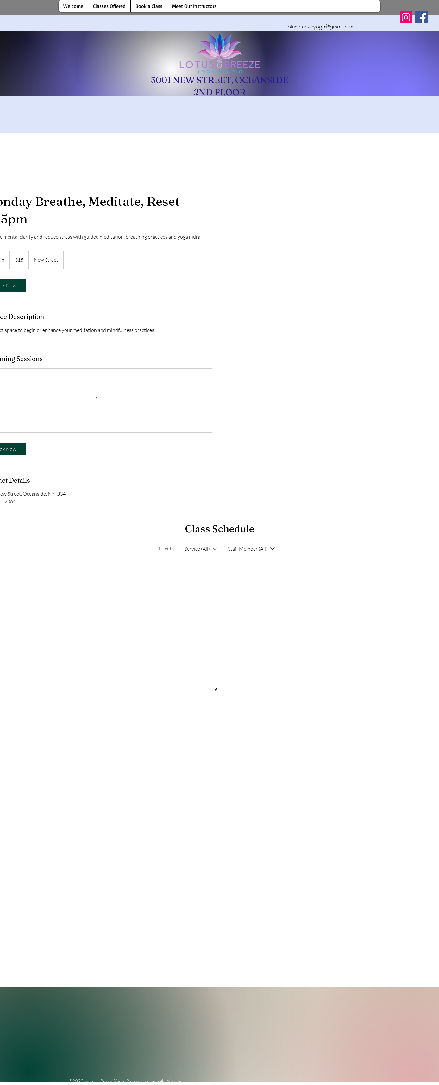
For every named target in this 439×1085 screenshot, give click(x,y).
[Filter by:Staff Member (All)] (249, 548)
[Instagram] (406, 17)
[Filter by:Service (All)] (202, 548)
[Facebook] (421, 17)
